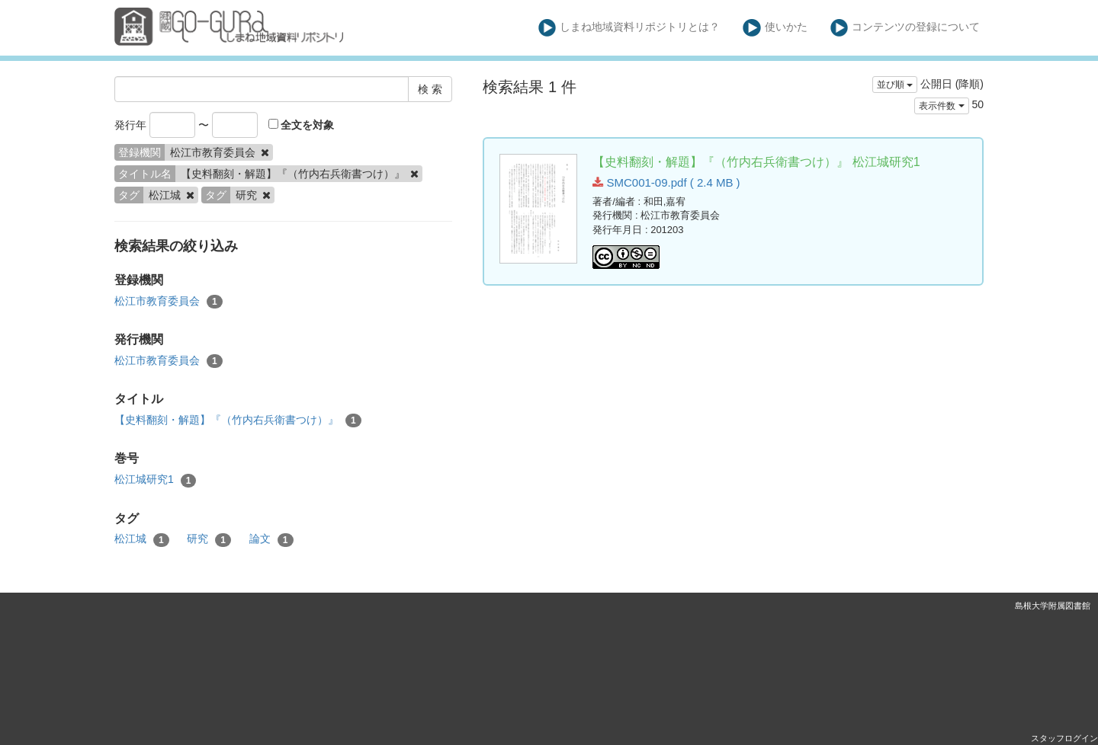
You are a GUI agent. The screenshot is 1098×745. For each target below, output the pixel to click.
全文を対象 (301, 125)
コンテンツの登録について (905, 28)
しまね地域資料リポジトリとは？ (629, 28)
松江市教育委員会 (168, 302)
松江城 (141, 539)
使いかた (775, 28)
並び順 (895, 84)
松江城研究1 (155, 480)
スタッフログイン (1064, 738)
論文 (271, 539)
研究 (209, 539)
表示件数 (941, 106)
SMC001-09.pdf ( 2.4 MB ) (666, 182)
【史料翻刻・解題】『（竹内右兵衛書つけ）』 (237, 420)
